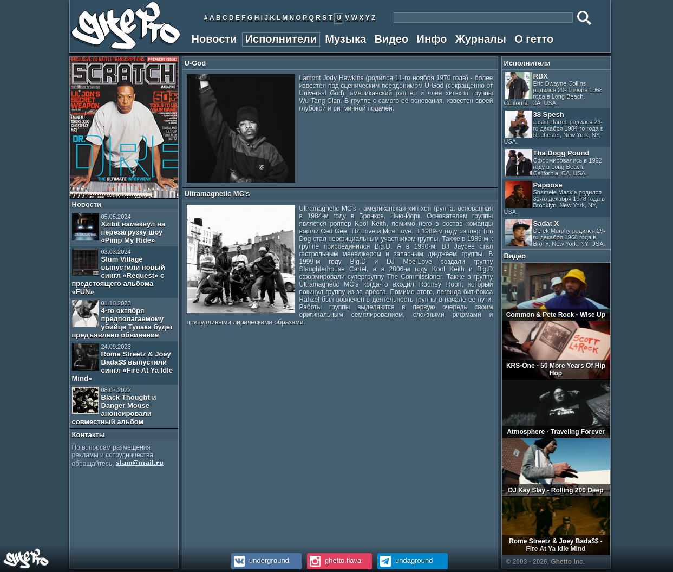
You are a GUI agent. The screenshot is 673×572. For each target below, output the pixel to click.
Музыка (345, 39)
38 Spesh (554, 127)
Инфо (432, 39)
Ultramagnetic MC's (217, 194)
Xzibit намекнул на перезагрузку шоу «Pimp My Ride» (119, 228)
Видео (391, 39)
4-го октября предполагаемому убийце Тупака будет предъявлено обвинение (123, 319)
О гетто (533, 39)
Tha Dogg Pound (553, 163)
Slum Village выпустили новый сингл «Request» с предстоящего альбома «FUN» (118, 272)
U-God (195, 63)
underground (260, 560)
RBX (553, 89)
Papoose (554, 198)
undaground (405, 560)
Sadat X (555, 233)
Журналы (480, 39)
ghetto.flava (334, 560)
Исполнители (281, 39)
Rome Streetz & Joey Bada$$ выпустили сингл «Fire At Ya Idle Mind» (122, 362)
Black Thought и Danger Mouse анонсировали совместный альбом (114, 406)
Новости (214, 39)
